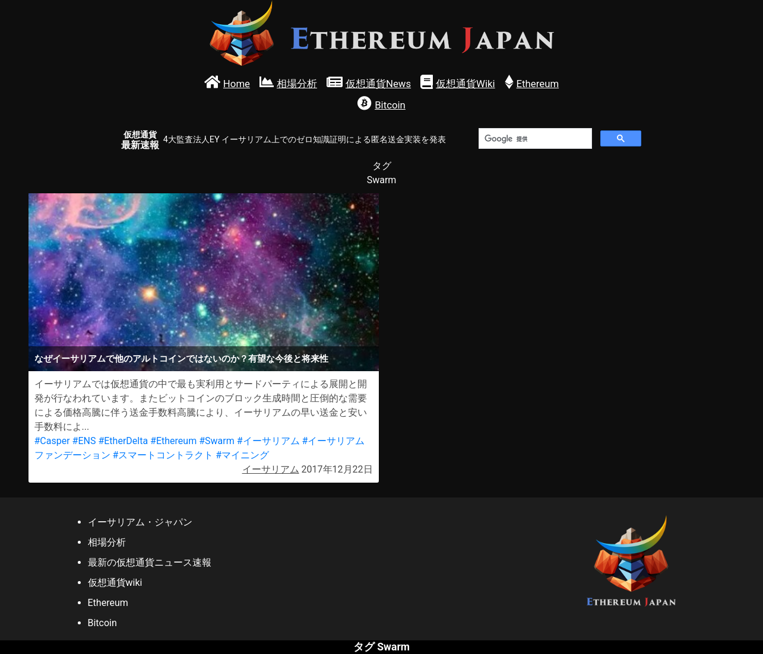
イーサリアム (270, 469)
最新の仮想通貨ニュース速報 (149, 562)
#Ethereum (173, 440)
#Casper (52, 440)
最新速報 (140, 140)
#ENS (84, 440)
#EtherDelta (123, 440)
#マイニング (242, 455)
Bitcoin (102, 623)
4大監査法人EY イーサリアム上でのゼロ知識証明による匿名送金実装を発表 (304, 140)
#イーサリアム (268, 440)
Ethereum (108, 602)
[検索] (534, 138)
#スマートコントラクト (162, 455)
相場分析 (107, 542)
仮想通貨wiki (115, 582)
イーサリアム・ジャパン (140, 522)
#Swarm (217, 440)
